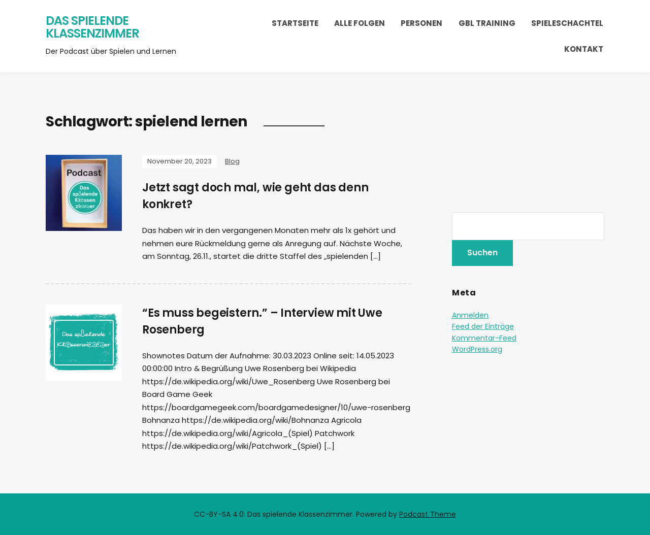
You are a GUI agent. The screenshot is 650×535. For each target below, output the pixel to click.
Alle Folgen (359, 23)
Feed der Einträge (483, 326)
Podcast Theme (427, 514)
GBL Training (487, 23)
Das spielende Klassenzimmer (92, 27)
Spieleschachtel (567, 23)
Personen (421, 23)
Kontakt (583, 49)
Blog (232, 161)
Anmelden (470, 315)
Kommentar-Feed (484, 338)
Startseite (295, 23)
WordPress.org (477, 349)
